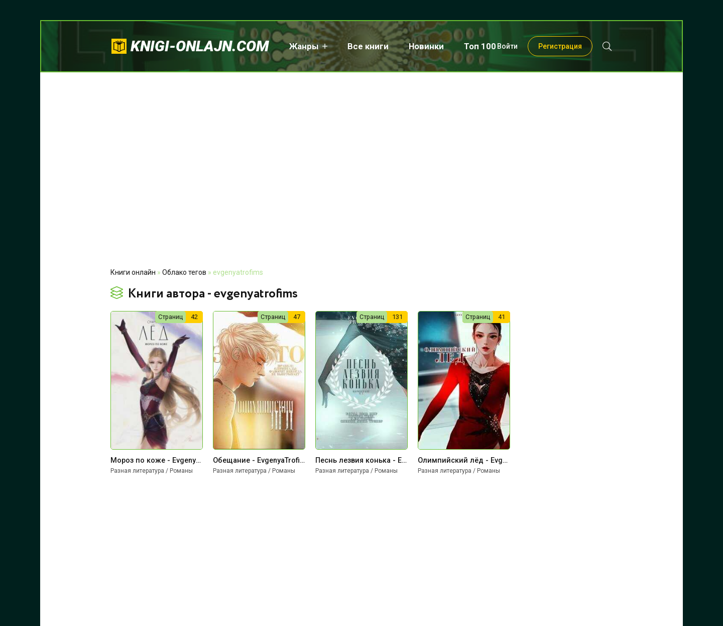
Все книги (368, 46)
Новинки (426, 46)
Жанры (304, 46)
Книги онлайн (133, 272)
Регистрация (560, 46)
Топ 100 (480, 46)
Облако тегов (184, 272)
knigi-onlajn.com (200, 46)
